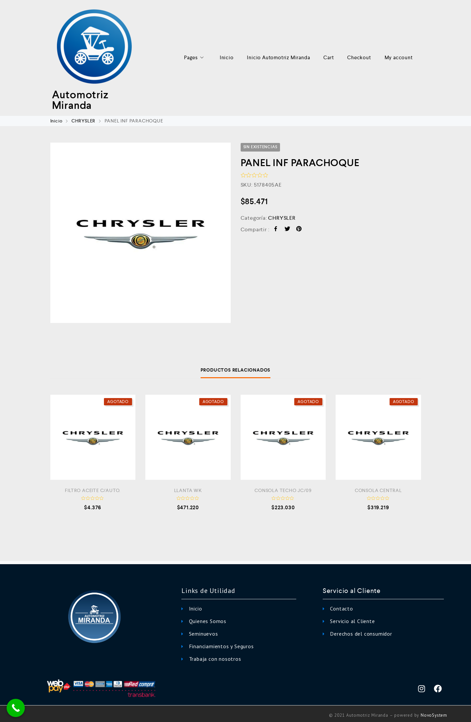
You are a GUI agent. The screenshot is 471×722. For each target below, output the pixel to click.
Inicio (227, 57)
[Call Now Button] (16, 708)
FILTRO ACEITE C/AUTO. (92, 490)
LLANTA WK (188, 490)
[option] (140, 233)
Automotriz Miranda (80, 100)
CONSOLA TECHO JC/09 (283, 490)
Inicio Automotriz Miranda (278, 57)
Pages (195, 58)
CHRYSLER (83, 121)
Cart (328, 57)
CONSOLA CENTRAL (378, 490)
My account (399, 57)
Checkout (359, 57)
